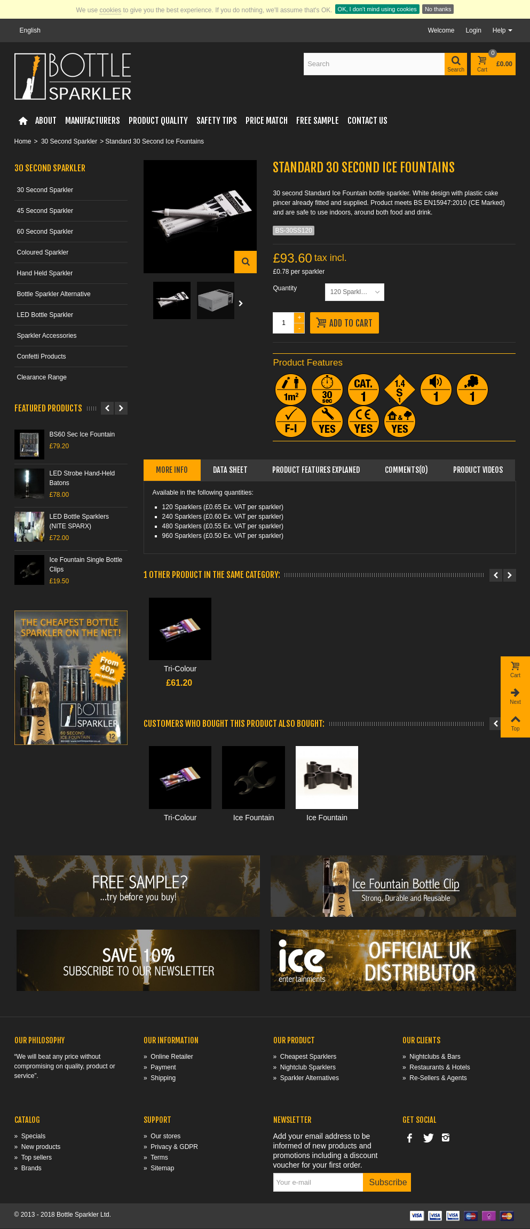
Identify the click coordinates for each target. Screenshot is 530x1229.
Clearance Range (42, 377)
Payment (160, 1068)
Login (473, 30)
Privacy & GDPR (171, 1147)
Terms (156, 1158)
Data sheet (230, 469)
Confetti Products (41, 356)
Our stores (162, 1136)
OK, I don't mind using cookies (377, 9)
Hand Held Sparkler (45, 273)
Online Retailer (168, 1057)
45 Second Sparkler (45, 211)
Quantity (285, 288)
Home (22, 141)
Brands (28, 1168)
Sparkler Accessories (47, 335)
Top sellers (33, 1158)
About (46, 120)
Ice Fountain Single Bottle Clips (86, 564)
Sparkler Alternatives (306, 1078)
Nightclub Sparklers (304, 1068)
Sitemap (159, 1168)
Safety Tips (216, 120)
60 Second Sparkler (45, 231)
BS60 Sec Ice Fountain (82, 434)
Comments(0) (406, 469)
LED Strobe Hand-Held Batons (82, 478)
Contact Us (367, 120)
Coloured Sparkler (43, 252)
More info (172, 469)
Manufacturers (92, 120)
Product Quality (158, 120)
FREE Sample (317, 120)
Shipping (160, 1078)
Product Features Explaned (316, 469)
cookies (110, 10)
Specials (30, 1136)
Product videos (478, 469)
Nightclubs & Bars (431, 1057)
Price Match (267, 120)
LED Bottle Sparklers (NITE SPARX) (79, 521)
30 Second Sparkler (69, 141)
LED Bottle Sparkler (45, 315)
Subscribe (388, 1182)
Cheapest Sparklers (305, 1057)
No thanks (438, 9)
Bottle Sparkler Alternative (54, 294)
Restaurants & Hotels (436, 1068)
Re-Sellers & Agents (434, 1078)
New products (37, 1147)
